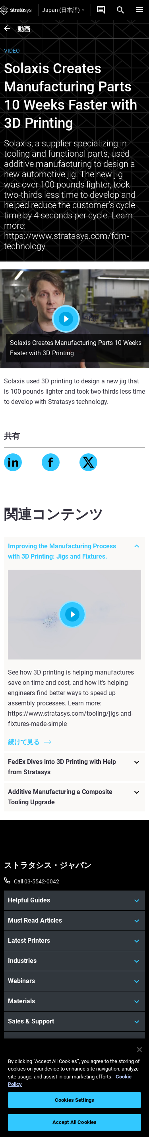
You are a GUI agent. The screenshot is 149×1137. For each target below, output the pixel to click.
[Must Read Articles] (74, 920)
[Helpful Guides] (74, 900)
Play (74, 319)
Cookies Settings (74, 1100)
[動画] (10, 29)
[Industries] (74, 961)
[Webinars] (74, 981)
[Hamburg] (139, 10)
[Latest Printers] (74, 941)
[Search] (120, 10)
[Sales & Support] (74, 1021)
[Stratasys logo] (16, 10)
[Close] (139, 1049)
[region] (74, 1087)
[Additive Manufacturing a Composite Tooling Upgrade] (74, 797)
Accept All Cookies (74, 1122)
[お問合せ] (101, 10)
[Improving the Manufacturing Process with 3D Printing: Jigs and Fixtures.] (74, 551)
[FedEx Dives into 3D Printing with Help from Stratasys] (74, 767)
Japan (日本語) (63, 10)
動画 (23, 29)
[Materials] (74, 1001)
